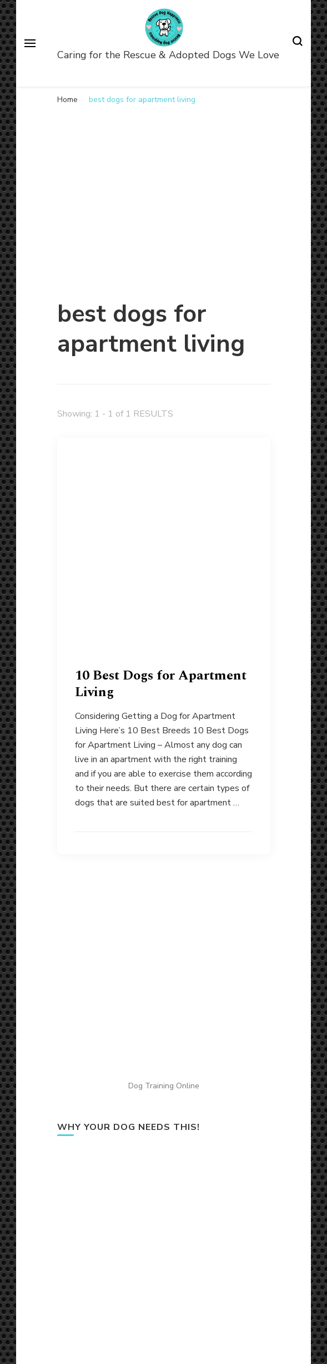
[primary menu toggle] (30, 43)
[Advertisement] (163, 194)
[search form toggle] (298, 43)
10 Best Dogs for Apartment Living (160, 684)
